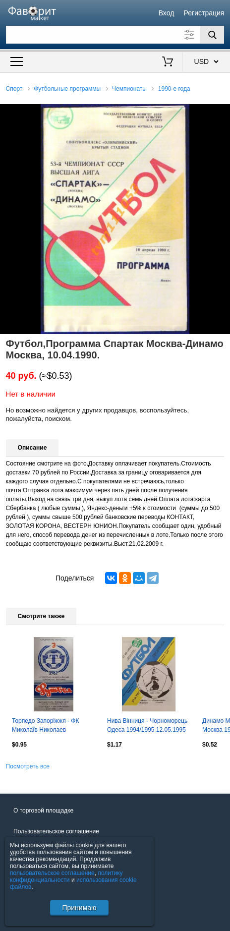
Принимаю (79, 908)
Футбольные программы (67, 88)
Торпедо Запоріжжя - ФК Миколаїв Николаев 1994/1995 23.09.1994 (45, 726)
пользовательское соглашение (52, 873)
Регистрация (204, 13)
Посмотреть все (28, 766)
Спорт (14, 88)
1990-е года (174, 88)
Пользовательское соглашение (56, 831)
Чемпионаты (129, 88)
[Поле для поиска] (115, 35)
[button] (221, 113)
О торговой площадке (43, 810)
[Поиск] (212, 35)
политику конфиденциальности (66, 876)
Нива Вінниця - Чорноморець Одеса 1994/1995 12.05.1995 (147, 725)
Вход (166, 13)
